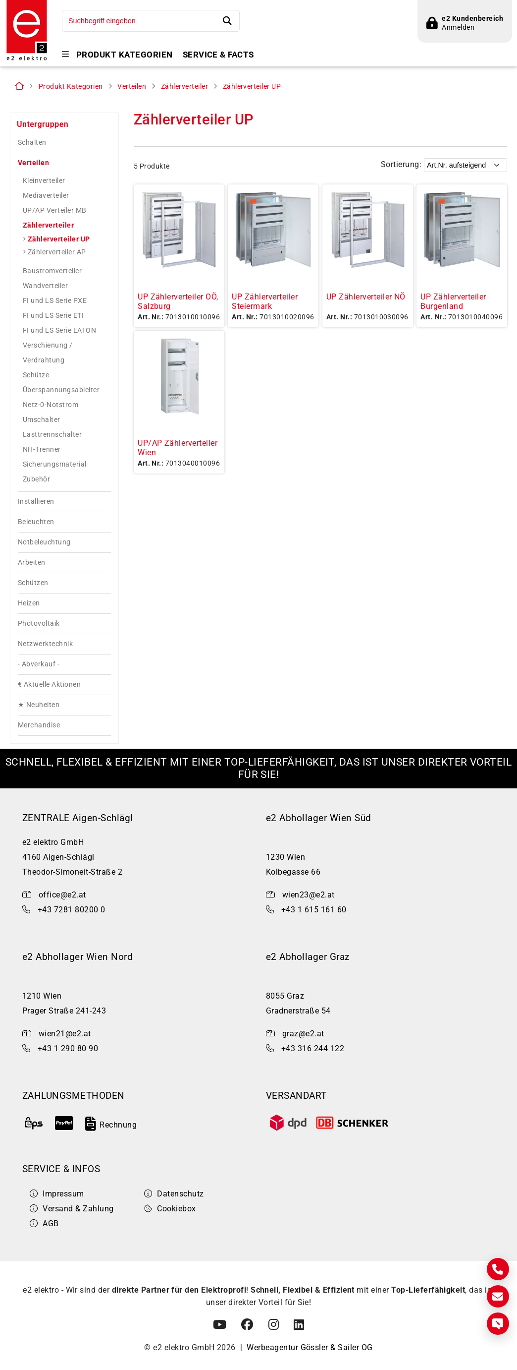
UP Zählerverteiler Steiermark (265, 303)
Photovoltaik (39, 625)
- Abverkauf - (38, 666)
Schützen (33, 585)
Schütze (36, 377)
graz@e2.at (303, 1035)
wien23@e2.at (308, 896)
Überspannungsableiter (61, 392)
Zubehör (36, 481)
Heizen (29, 605)
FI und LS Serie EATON (59, 332)
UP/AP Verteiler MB (55, 212)
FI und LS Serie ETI (53, 317)
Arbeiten (32, 564)
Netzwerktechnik (45, 646)
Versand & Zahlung (72, 1210)
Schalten (32, 144)
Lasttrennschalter (52, 436)
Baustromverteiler (52, 273)
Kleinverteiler (44, 182)
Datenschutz (174, 1195)
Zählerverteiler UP (252, 88)
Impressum (57, 1195)
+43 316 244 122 (312, 1050)
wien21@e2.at (65, 1035)
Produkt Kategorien (124, 55)
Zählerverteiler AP (57, 254)
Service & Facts (218, 55)
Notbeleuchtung (44, 544)
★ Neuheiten (38, 707)
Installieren (36, 503)
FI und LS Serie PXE (55, 302)
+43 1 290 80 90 (68, 1050)
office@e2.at (62, 896)
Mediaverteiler (46, 197)
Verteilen (131, 88)
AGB (44, 1225)
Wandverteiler (45, 288)
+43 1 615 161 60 (314, 911)
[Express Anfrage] (498, 1323)
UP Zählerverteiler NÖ (366, 298)
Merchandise (39, 727)
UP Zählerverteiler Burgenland (453, 303)
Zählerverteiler (184, 88)
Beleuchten (36, 524)
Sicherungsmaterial (55, 466)
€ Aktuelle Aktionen (49, 686)
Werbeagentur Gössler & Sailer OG (309, 1349)
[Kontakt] (498, 1269)
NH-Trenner (42, 451)
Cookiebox (170, 1210)
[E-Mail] (498, 1296)
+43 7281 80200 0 (71, 911)
